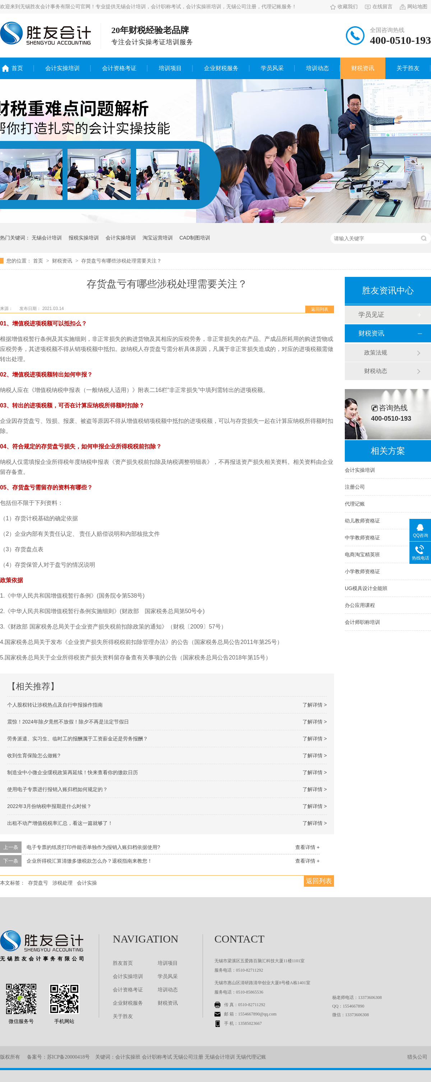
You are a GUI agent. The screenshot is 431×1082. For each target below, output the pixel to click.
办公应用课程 (360, 605)
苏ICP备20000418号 (68, 1057)
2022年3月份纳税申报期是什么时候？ (49, 806)
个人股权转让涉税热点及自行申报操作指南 (55, 705)
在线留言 (379, 6)
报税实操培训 (84, 238)
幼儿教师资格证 (362, 521)
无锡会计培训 (47, 238)
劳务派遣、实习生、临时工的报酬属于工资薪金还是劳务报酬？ (77, 738)
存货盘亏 (38, 883)
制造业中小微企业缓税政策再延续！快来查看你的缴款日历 (72, 772)
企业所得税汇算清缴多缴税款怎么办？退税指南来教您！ (89, 861)
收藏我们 (344, 6)
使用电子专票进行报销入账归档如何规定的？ (57, 789)
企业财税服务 (221, 68)
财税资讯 (362, 68)
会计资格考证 (119, 68)
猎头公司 (417, 1057)
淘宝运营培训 (158, 238)
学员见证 (371, 314)
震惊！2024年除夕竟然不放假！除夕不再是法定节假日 (68, 722)
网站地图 (413, 6)
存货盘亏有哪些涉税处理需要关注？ (121, 261)
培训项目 (170, 68)
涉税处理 (62, 883)
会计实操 (87, 883)
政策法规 (375, 353)
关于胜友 (408, 68)
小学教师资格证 (362, 571)
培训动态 (317, 68)
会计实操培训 (62, 68)
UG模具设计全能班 (366, 588)
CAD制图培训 (194, 238)
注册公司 (355, 487)
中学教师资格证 (362, 537)
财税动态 (375, 371)
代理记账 (355, 504)
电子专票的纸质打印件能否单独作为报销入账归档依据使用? (93, 847)
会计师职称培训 (362, 622)
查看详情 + (307, 847)
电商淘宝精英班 (362, 554)
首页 (17, 68)
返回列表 (319, 309)
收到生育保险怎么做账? (33, 755)
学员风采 (272, 68)
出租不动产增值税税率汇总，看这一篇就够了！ (60, 823)
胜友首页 (123, 963)
